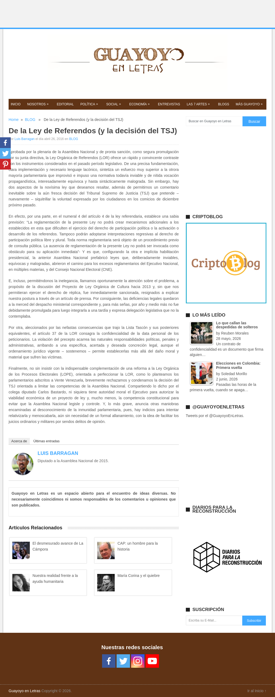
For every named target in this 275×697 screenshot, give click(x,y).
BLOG (30, 119)
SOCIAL (114, 104)
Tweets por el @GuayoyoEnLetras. (215, 416)
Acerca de (19, 441)
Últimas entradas (46, 441)
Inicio (16, 104)
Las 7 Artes (199, 104)
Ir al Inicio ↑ (256, 691)
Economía (140, 104)
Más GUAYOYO (250, 104)
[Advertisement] (137, 14)
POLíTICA (89, 104)
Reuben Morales (235, 333)
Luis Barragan (25, 139)
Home (14, 119)
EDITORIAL (65, 104)
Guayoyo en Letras (24, 691)
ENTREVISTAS (169, 104)
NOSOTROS (38, 104)
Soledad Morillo (234, 374)
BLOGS (223, 104)
